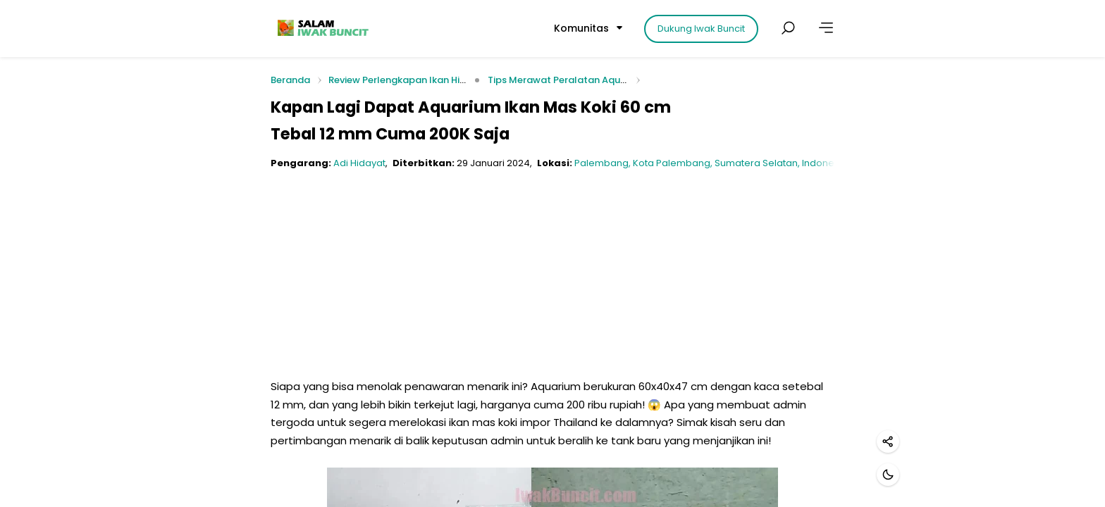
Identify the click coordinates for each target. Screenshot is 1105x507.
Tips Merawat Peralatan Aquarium (567, 80)
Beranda (290, 81)
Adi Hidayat (359, 163)
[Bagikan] (888, 441)
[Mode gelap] (888, 474)
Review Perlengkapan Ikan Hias (399, 80)
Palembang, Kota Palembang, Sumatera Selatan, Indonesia (711, 163)
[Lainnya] (825, 28)
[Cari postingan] (787, 28)
